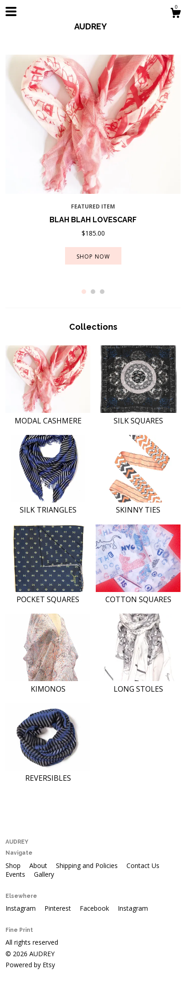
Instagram (21, 908)
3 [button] (102, 291)
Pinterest (58, 908)
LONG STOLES (138, 683)
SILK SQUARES (138, 415)
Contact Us (142, 865)
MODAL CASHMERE (47, 415)
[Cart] (175, 14)
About (39, 865)
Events (16, 874)
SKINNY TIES (138, 505)
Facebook (95, 908)
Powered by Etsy (30, 964)
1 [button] (84, 291)
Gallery (44, 874)
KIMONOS (47, 683)
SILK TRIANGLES (47, 505)
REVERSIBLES (47, 773)
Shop (13, 865)
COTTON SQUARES (138, 594)
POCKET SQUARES (47, 594)
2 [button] (93, 291)
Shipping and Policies (88, 865)
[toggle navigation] (10, 11)
